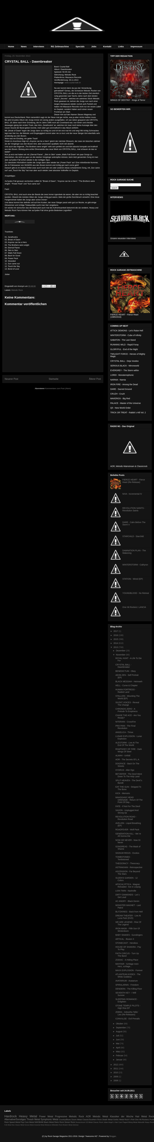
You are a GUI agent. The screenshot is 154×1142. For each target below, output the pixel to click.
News (24, 46)
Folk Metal (7, 1125)
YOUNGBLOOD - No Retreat (135, 593)
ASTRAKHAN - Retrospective (128, 867)
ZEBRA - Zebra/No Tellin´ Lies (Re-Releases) (126, 1013)
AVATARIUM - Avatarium (126, 981)
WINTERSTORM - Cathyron (135, 565)
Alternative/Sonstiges (15, 1119)
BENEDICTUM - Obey (125, 671)
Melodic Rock (17, 290)
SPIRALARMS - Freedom (127, 985)
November (121, 655)
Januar (119, 1059)
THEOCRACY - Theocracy (127, 863)
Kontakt (107, 46)
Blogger (112, 1136)
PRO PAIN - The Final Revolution (125, 727)
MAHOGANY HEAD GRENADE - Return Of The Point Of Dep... (129, 800)
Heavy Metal (28, 1116)
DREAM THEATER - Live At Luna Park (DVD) (128, 916)
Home (11, 46)
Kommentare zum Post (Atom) (58, 388)
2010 (116, 1072)
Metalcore (48, 1125)
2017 (116, 631)
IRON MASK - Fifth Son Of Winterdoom (127, 929)
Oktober (120, 1023)
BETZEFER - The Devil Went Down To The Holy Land (128, 775)
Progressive (61, 1116)
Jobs (93, 46)
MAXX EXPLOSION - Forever (129, 970)
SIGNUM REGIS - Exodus (127, 853)
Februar (120, 1055)
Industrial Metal (39, 1125)
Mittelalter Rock (57, 1125)
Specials (80, 46)
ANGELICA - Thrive (124, 732)
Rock (151, 1116)
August (119, 1031)
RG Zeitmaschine (60, 46)
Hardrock (10, 1116)
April (118, 1047)
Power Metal (46, 1116)
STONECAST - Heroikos (126, 943)
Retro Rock (59, 1122)
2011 (116, 1068)
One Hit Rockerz (142, 1119)
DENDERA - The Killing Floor (128, 989)
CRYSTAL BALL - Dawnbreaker (123, 665)
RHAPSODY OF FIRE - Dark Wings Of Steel (128, 750)
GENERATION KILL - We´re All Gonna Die (128, 835)
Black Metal (49, 1122)
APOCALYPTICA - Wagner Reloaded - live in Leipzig (128, 885)
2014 (116, 643)
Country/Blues (65, 1119)
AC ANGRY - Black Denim (127, 901)
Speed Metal (14, 1122)
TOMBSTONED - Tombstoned (123, 858)
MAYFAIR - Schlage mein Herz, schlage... (127, 965)
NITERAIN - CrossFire (125, 722)
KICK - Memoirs (122, 793)
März (118, 1051)
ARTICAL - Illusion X (124, 939)
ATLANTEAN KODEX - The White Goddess (128, 975)
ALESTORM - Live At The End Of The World (127, 743)
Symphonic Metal (49, 1119)
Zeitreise (76, 1125)
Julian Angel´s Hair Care (113, 1122)
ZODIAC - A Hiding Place (126, 960)
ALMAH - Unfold (122, 755)
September (121, 1027)
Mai (118, 1043)
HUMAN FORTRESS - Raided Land (125, 690)
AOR (88, 1116)
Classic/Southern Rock (92, 1119)
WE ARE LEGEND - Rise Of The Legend (128, 923)
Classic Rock (98, 1122)
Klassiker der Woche (121, 1116)
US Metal (89, 1122)
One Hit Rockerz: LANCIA (134, 607)
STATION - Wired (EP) (132, 579)
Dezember (121, 650)
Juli (118, 1035)
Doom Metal (76, 1119)
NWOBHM (38, 1122)
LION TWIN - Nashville (125, 891)
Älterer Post (95, 379)
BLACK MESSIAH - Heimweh (128, 681)
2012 (116, 1064)
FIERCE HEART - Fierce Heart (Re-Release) (133, 481)
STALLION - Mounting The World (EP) (127, 697)
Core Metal (29, 1122)
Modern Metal (67, 1125)
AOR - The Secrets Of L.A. (127, 759)
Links (121, 46)
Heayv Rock (149, 1122)
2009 (116, 1076)
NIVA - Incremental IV (132, 494)
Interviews (38, 46)
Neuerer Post (11, 379)
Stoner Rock (69, 1122)
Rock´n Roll (129, 1119)
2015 (116, 639)
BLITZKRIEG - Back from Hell (129, 911)
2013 (116, 647)
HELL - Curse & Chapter (126, 685)
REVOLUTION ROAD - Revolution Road (126, 818)
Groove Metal (29, 1125)
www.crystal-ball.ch (73, 83)
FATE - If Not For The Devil (127, 806)
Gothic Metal (118, 1119)
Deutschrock (80, 1122)
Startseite (53, 379)
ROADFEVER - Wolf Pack (127, 829)
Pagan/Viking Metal (130, 1122)
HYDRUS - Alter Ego (124, 770)
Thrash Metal (33, 1119)
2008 (116, 1080)
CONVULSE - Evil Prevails (127, 1018)
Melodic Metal (100, 1116)
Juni (118, 1039)
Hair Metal (141, 1116)
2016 (116, 635)
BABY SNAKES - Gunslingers (129, 935)
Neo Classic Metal (18, 1125)
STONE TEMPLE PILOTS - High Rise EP (127, 1006)
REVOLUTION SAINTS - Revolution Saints (133, 509)
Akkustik (141, 1122)
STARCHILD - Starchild (133, 536)
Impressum (136, 46)
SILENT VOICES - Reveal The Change (127, 703)
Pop (22, 1122)
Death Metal (107, 1119)
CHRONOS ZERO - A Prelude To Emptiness (126, 710)
